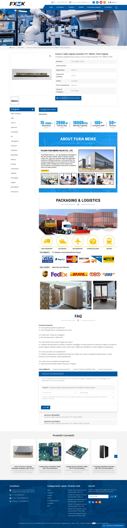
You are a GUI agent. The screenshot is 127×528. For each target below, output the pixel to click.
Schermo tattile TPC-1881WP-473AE (84, 369)
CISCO (13, 123)
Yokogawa (14, 141)
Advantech (20, 48)
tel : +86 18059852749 (60, 2)
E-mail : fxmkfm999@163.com (81, 2)
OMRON (13, 173)
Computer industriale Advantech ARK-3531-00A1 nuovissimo (103, 467)
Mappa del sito (66, 523)
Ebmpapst (14, 178)
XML (77, 523)
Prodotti (71, 7)
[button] (115, 456)
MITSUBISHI (14, 187)
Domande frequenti (94, 7)
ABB (12, 118)
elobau (13, 159)
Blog (48, 506)
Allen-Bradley (16, 113)
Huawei (13, 164)
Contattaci (108, 7)
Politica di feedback (86, 523)
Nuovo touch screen (105, 369)
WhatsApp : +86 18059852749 (20, 501)
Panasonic (14, 192)
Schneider (14, 132)
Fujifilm (13, 182)
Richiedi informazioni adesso (68, 98)
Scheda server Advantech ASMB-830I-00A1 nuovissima (50, 467)
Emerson (14, 146)
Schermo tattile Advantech (61, 369)
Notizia (81, 7)
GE (12, 136)
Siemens (14, 127)
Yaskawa (14, 150)
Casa (51, 7)
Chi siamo (60, 7)
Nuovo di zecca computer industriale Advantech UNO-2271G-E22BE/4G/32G (23, 467)
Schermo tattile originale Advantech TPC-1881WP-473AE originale (72, 387)
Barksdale (14, 155)
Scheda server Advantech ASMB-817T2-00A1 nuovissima (77, 467)
